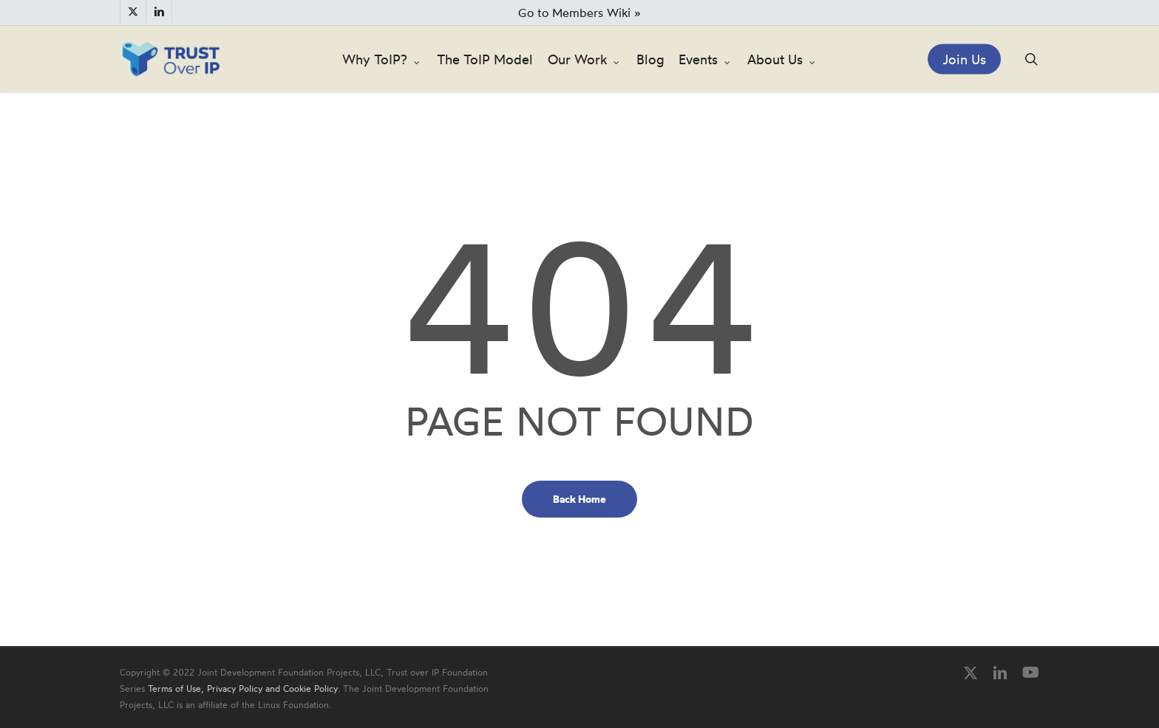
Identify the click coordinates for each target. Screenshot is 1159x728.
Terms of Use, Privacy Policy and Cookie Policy (243, 688)
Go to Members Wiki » (579, 12)
